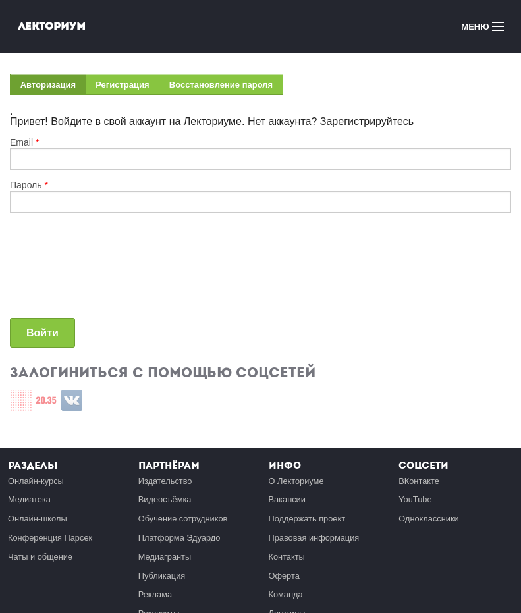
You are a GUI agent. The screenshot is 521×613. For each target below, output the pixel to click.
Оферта (284, 576)
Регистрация (122, 85)
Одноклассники (428, 518)
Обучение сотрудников (183, 518)
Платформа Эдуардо (179, 538)
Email (24, 142)
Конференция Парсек (50, 538)
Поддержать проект (307, 518)
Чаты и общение (40, 557)
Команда (286, 594)
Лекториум (52, 26)
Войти (42, 332)
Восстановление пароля (221, 85)
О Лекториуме (296, 481)
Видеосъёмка (165, 499)
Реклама (155, 594)
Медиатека (29, 499)
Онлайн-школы (37, 518)
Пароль (29, 185)
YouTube (414, 499)
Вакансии (287, 499)
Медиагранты (164, 557)
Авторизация (53, 87)
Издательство (165, 481)
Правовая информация (314, 538)
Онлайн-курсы (36, 481)
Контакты (287, 557)
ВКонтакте (418, 481)
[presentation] (64, 270)
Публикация (162, 576)
